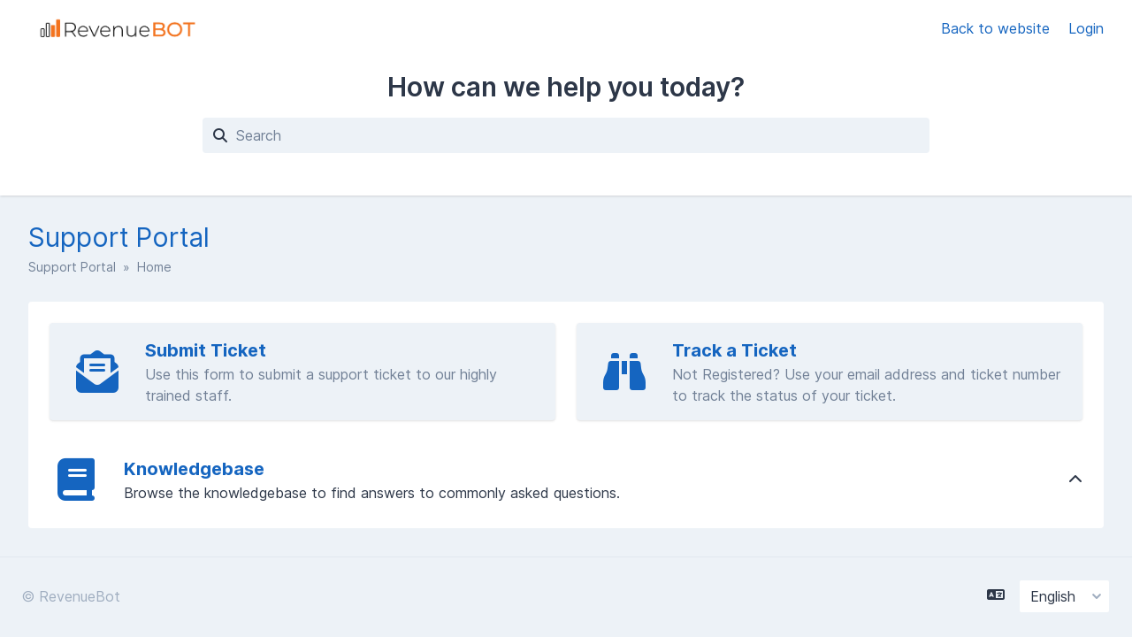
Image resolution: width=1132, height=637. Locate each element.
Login (1086, 28)
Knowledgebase (194, 469)
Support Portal (72, 266)
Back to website (997, 28)
